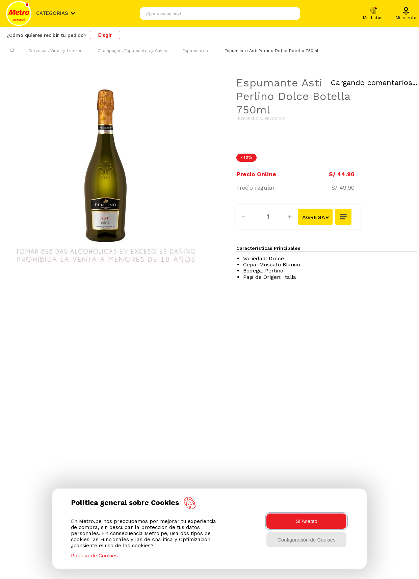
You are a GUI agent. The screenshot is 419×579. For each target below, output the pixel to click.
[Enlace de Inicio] (12, 51)
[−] (247, 216)
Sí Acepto (306, 521)
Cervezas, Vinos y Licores (55, 50)
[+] (294, 216)
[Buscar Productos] (293, 13)
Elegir (105, 35)
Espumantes (195, 50)
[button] (406, 14)
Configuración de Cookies (307, 540)
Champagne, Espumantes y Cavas (132, 50)
